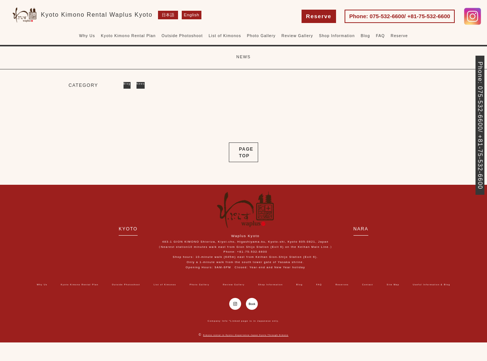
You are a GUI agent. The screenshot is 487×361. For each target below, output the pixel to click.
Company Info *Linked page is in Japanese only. (243, 339)
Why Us (87, 35)
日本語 (168, 15)
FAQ (380, 35)
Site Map (223, 292)
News (153, 85)
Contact (191, 292)
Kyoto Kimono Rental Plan (128, 35)
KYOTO (105, 228)
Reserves (442, 284)
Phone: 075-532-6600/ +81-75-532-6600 (399, 16)
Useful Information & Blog (276, 292)
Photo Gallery (261, 35)
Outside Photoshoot (182, 35)
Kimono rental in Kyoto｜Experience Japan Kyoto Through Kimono (245, 353)
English (188, 15)
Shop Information (337, 35)
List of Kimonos (224, 35)
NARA (385, 228)
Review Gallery (297, 35)
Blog (365, 35)
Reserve (319, 16)
